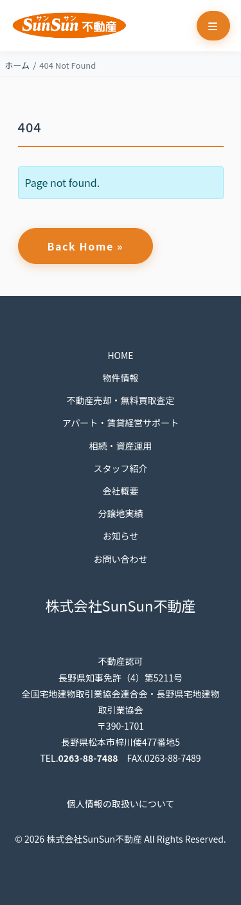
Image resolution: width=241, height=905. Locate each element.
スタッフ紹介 (121, 468)
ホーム (17, 65)
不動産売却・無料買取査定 (121, 400)
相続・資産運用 (120, 445)
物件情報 (121, 377)
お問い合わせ (121, 558)
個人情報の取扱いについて (121, 803)
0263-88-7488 (88, 757)
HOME (120, 355)
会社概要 (121, 490)
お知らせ (121, 535)
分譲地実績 (120, 513)
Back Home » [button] (86, 246)
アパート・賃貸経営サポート (120, 422)
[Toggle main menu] (213, 25)
